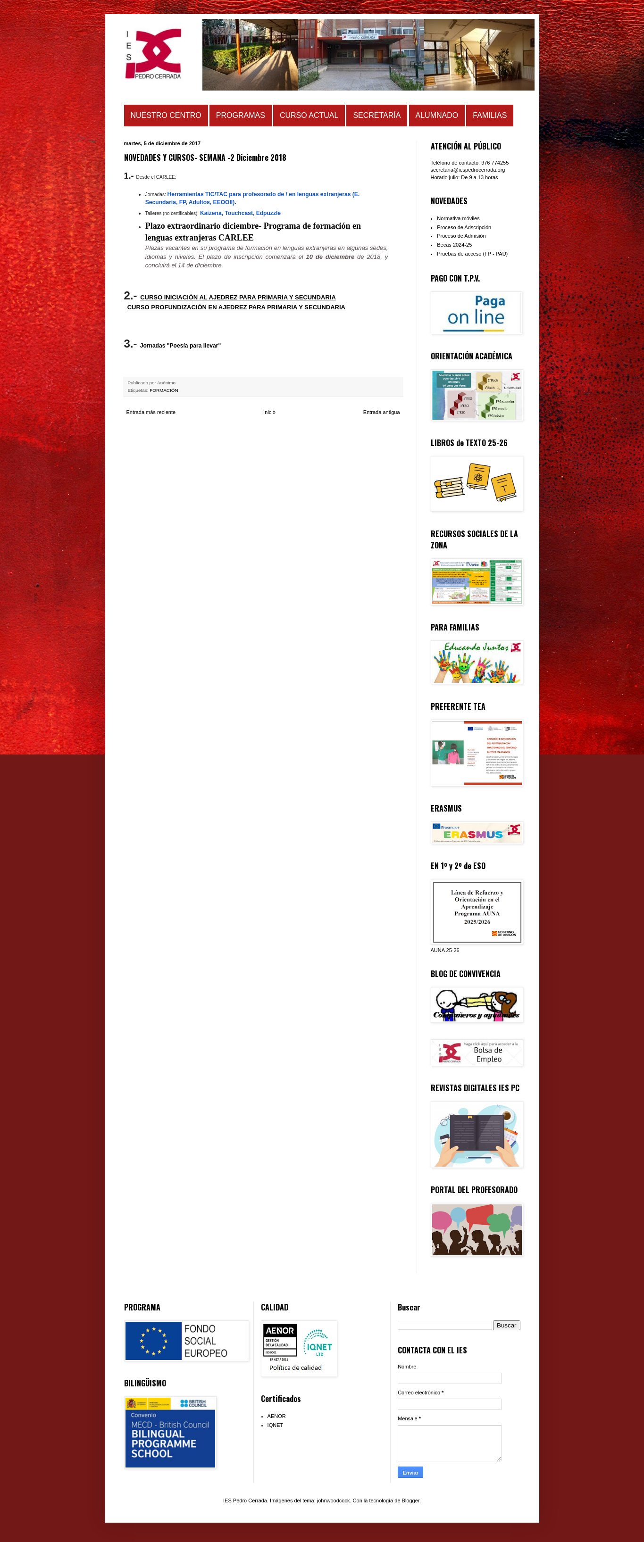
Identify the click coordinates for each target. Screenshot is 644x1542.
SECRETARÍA (377, 115)
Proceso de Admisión (461, 236)
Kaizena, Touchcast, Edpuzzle (240, 213)
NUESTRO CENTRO (166, 115)
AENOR (277, 1416)
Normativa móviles (458, 218)
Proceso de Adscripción (464, 227)
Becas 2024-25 (454, 245)
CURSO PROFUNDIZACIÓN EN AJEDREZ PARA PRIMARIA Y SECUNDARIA (236, 307)
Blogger (410, 1500)
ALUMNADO (437, 115)
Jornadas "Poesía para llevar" (180, 345)
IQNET (276, 1425)
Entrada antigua (381, 412)
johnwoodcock (333, 1500)
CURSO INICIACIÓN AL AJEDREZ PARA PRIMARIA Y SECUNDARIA (238, 297)
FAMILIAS (490, 115)
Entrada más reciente (151, 412)
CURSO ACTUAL (309, 115)
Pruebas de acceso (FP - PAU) (472, 254)
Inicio (269, 412)
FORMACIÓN (164, 390)
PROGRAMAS (240, 115)
